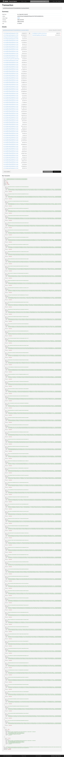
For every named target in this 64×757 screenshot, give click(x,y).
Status (25, 1)
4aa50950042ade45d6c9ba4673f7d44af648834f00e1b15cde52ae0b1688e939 (16, 30)
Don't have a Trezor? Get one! (56, 755)
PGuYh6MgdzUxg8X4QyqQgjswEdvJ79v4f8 (11, 33)
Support (59, 1)
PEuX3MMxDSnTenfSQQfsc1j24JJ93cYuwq (39, 33)
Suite (56, 1)
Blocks (22, 1)
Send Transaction (38, 755)
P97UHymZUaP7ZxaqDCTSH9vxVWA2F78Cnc (11, 58)
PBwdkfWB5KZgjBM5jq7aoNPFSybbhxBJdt (39, 35)
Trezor (54, 1)
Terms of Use (24, 755)
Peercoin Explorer (13, 1)
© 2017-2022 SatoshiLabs (7, 755)
